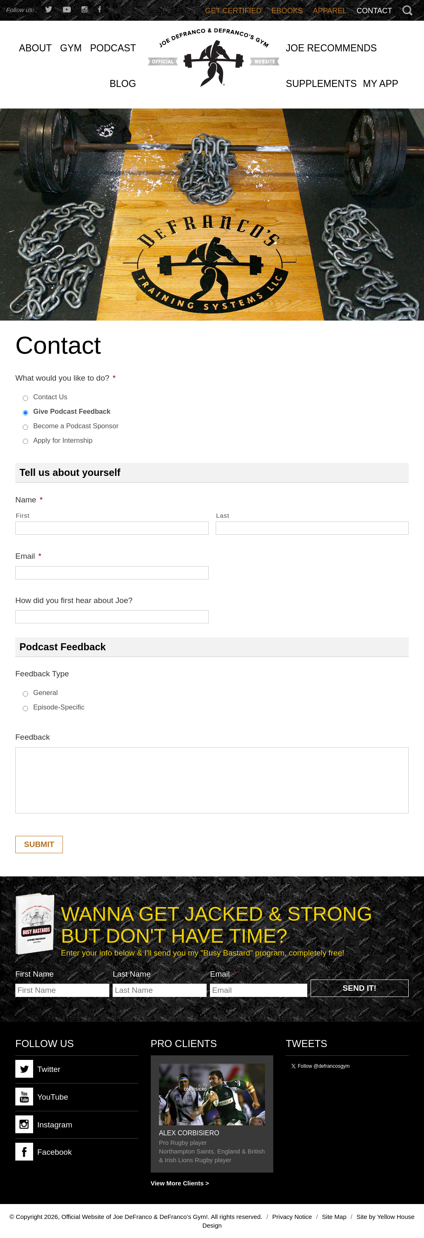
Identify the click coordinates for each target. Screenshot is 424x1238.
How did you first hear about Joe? (73, 600)
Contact (374, 11)
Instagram (43, 1124)
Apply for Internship (62, 440)
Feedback (32, 737)
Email (28, 556)
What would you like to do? (65, 378)
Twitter (37, 1069)
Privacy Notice (292, 1216)
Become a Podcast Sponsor (75, 426)
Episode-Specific (58, 707)
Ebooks (287, 11)
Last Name (132, 974)
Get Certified (233, 11)
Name (29, 499)
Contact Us (50, 397)
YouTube (41, 1096)
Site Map (334, 1216)
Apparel (330, 11)
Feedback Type (42, 673)
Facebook (43, 1152)
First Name (34, 974)
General (45, 693)
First (22, 515)
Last (222, 515)
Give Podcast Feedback (71, 411)
